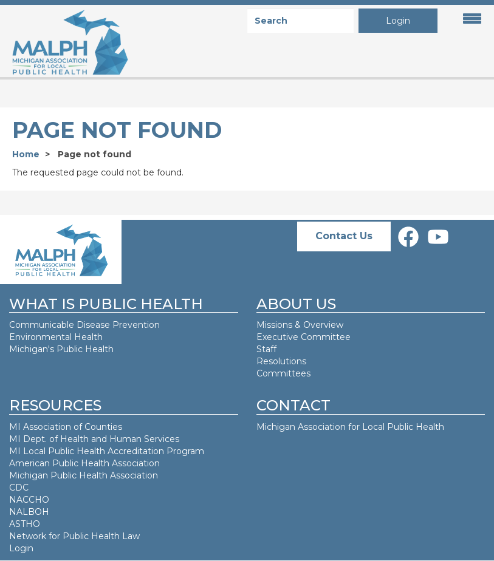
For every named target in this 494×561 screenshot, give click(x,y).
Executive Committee (303, 337)
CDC (19, 487)
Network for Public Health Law (74, 536)
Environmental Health (56, 337)
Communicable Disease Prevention (84, 324)
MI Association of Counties (65, 426)
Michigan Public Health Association (83, 475)
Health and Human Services (119, 438)
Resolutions (281, 361)
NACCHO (29, 499)
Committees (283, 373)
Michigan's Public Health (62, 349)
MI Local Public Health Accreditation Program (106, 451)
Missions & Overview (299, 324)
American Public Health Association (84, 463)
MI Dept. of (34, 438)
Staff (266, 349)
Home (25, 154)
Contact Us (343, 236)
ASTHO (24, 523)
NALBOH (29, 511)
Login (398, 20)
